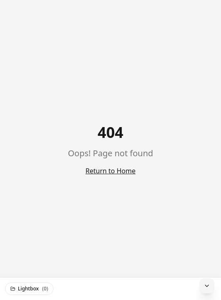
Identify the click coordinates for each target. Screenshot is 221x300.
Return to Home (110, 170)
